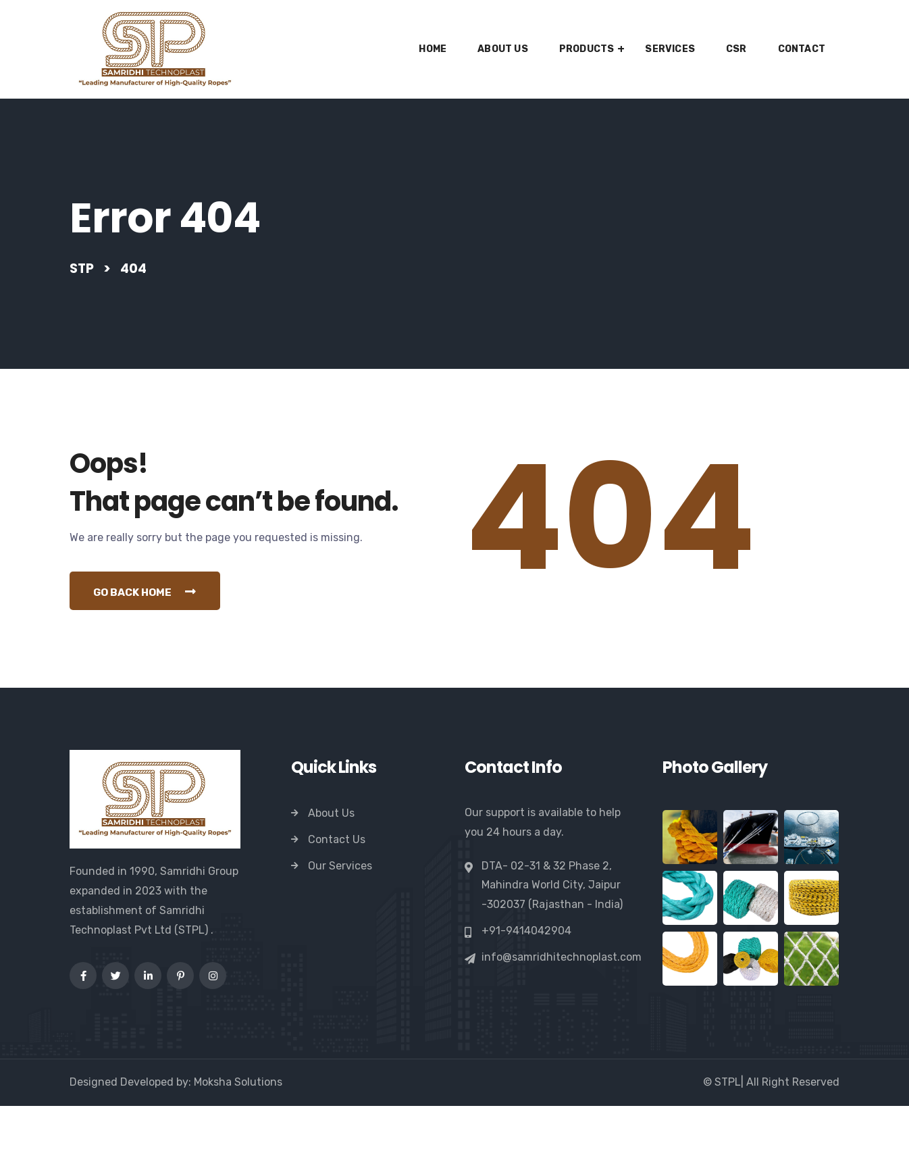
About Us (502, 49)
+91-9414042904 (526, 987)
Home (432, 49)
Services (670, 49)
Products (587, 49)
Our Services (340, 921)
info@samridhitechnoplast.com (562, 1013)
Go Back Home (150, 646)
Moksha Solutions (238, 1138)
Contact (801, 49)
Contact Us (336, 895)
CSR (736, 49)
